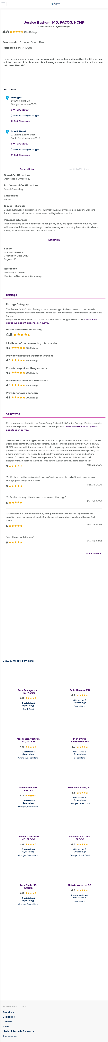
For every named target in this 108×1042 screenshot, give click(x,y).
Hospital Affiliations (78, 270)
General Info (27, 270)
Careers (7, 1021)
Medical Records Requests (18, 1031)
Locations (9, 1016)
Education (54, 341)
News (6, 1026)
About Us (8, 1012)
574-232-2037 (20, 211)
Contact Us (10, 1036)
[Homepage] (56, 4)
